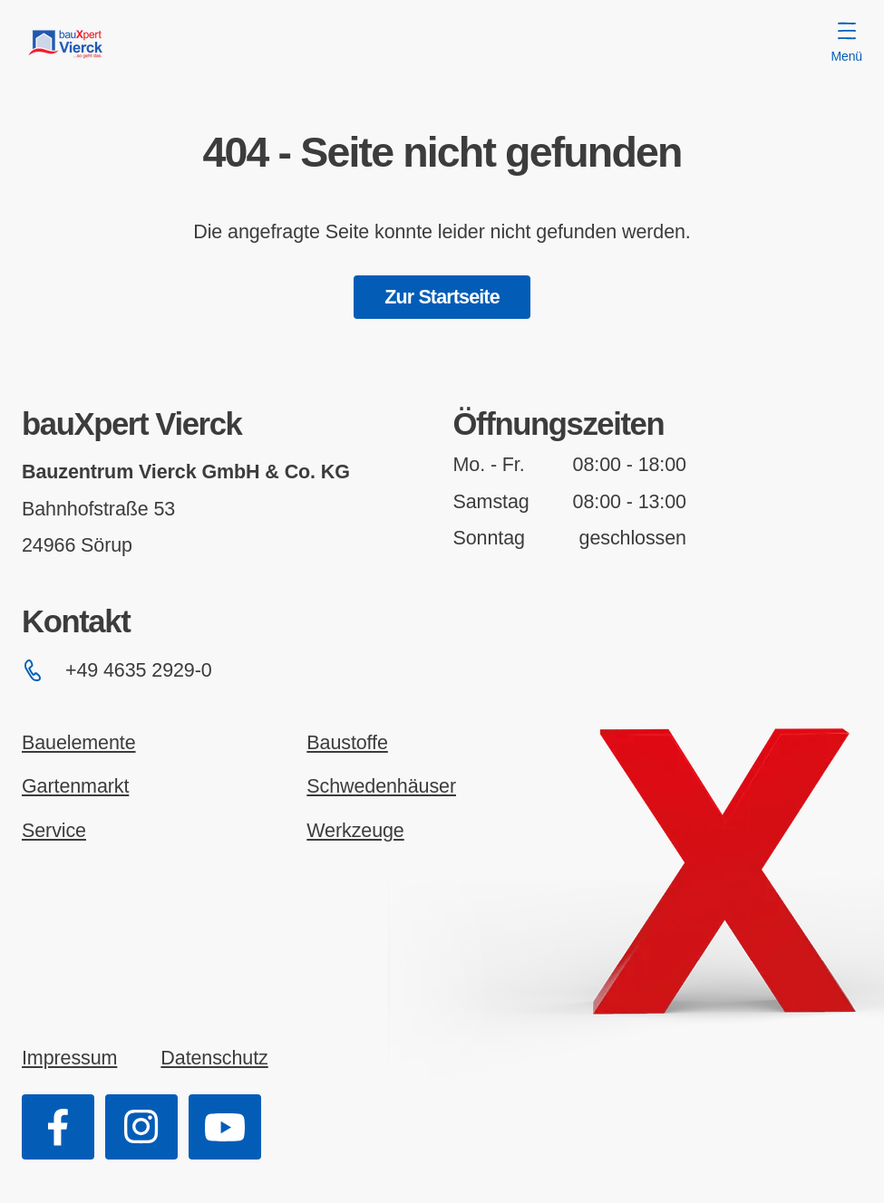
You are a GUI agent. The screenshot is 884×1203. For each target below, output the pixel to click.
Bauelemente (79, 743)
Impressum (69, 1058)
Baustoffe (346, 743)
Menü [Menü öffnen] (846, 42)
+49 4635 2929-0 (117, 670)
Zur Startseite (442, 297)
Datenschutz (213, 1058)
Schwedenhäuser (381, 786)
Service (54, 831)
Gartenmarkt (75, 786)
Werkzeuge (354, 831)
